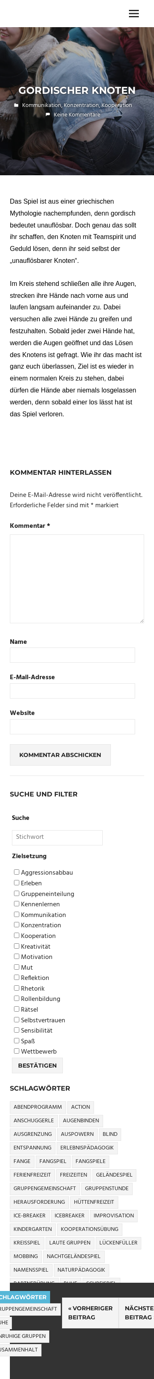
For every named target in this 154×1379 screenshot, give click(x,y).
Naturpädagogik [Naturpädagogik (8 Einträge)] (81, 1270)
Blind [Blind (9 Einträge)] (110, 1134)
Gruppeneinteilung (44, 894)
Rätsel (26, 1010)
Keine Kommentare (77, 115)
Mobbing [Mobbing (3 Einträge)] (26, 1256)
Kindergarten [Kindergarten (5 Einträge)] (33, 1229)
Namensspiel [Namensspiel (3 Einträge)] (31, 1270)
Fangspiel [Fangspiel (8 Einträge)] (53, 1161)
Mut (23, 968)
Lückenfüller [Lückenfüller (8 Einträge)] (118, 1243)
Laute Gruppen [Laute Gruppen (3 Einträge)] (69, 1243)
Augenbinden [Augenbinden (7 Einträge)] (81, 1121)
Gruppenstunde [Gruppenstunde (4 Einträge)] (107, 1188)
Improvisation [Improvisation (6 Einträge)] (114, 1216)
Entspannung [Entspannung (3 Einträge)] (32, 1148)
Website (22, 713)
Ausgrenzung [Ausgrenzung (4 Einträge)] (33, 1134)
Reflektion (31, 978)
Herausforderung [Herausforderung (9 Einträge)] (39, 1202)
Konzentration (81, 105)
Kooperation (116, 105)
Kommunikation (41, 105)
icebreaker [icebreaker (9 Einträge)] (70, 1216)
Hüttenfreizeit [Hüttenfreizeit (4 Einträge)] (94, 1202)
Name (18, 642)
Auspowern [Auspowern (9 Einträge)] (77, 1134)
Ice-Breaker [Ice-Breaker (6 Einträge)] (30, 1216)
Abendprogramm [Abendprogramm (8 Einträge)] (38, 1107)
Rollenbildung (37, 999)
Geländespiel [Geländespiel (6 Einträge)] (114, 1175)
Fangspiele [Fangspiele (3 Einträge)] (91, 1161)
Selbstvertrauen (39, 1021)
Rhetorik (29, 989)
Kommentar (30, 526)
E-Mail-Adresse (32, 678)
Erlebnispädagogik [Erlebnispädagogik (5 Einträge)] (87, 1148)
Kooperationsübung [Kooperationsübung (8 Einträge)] (89, 1229)
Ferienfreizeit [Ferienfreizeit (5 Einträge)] (32, 1175)
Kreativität (32, 947)
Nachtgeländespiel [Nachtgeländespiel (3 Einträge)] (74, 1256)
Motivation (33, 957)
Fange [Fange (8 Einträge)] (22, 1161)
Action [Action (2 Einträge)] (80, 1107)
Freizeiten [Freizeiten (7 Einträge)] (73, 1175)
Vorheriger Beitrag (90, 1313)
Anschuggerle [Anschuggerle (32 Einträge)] (34, 1121)
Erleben (28, 884)
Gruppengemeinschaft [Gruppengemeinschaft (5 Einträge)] (45, 1188)
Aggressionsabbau (43, 873)
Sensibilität (33, 1031)
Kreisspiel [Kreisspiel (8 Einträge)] (27, 1243)
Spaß (24, 1042)
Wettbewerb (35, 1052)
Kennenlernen (37, 905)
